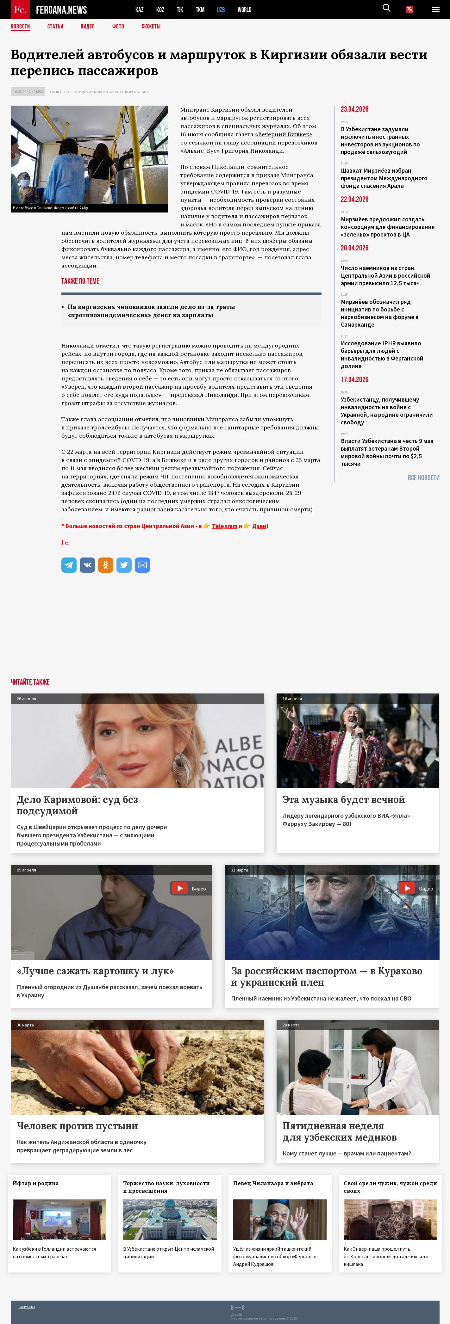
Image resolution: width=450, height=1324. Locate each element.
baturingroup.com (272, 1317)
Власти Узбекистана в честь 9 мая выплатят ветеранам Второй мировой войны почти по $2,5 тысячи (387, 452)
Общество (59, 91)
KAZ (139, 10)
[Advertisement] (225, 632)
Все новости (424, 478)
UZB (223, 10)
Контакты (27, 1305)
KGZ (160, 10)
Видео (90, 27)
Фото (121, 27)
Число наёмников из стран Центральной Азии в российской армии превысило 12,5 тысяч (385, 275)
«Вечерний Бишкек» (283, 134)
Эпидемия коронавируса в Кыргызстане (112, 91)
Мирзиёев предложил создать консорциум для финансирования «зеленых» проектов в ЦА (388, 226)
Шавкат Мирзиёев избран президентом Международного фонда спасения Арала (384, 178)
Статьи (56, 27)
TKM (201, 10)
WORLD (247, 10)
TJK (180, 10)
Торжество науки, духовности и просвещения (169, 1187)
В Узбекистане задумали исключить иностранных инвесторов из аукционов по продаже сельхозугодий (380, 140)
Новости (21, 27)
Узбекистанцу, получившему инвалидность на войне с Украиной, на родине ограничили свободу (387, 411)
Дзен (259, 526)
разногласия (155, 510)
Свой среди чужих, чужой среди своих (384, 1187)
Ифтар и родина (39, 1183)
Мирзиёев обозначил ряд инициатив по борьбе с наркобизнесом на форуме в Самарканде (380, 313)
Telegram (224, 526)
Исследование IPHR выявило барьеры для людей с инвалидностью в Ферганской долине (382, 354)
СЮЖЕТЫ (155, 27)
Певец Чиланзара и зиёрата (276, 1183)
